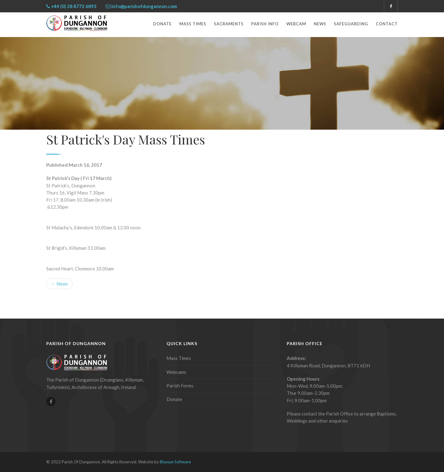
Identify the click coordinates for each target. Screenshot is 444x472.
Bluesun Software (175, 461)
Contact (387, 23)
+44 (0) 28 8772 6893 (74, 6)
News (320, 23)
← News (59, 283)
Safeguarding (351, 23)
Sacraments (229, 23)
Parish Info (265, 23)
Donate (162, 23)
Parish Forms (179, 385)
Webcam (296, 23)
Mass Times (192, 23)
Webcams (176, 372)
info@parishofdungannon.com (144, 6)
